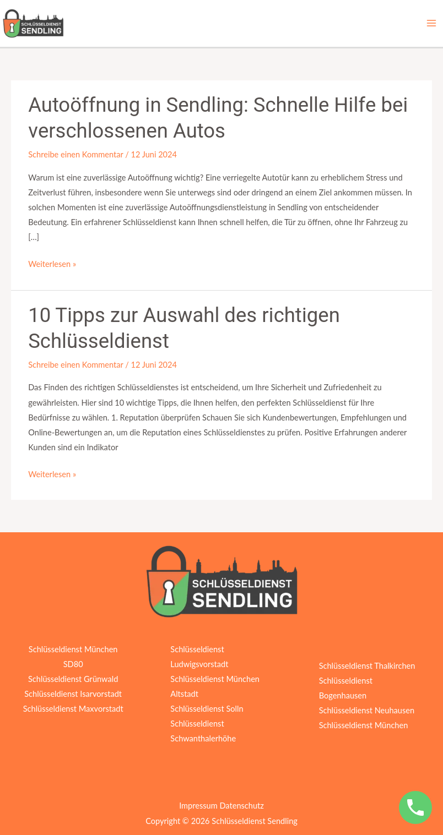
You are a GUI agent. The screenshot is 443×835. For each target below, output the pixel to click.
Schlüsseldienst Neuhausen (366, 710)
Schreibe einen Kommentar (75, 154)
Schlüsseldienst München (363, 725)
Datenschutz (241, 805)
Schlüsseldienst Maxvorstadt (73, 708)
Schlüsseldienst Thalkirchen (367, 665)
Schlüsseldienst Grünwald (73, 679)
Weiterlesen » (52, 262)
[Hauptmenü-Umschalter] (431, 23)
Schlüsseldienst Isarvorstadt (73, 693)
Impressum (198, 805)
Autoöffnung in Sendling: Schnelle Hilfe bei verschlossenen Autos (218, 118)
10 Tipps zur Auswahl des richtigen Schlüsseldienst (184, 328)
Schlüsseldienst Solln (206, 708)
